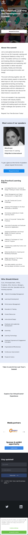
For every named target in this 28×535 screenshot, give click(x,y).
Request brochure (14, 31)
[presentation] (12, 490)
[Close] (25, 520)
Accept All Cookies (14, 532)
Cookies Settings (14, 528)
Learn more (14, 448)
